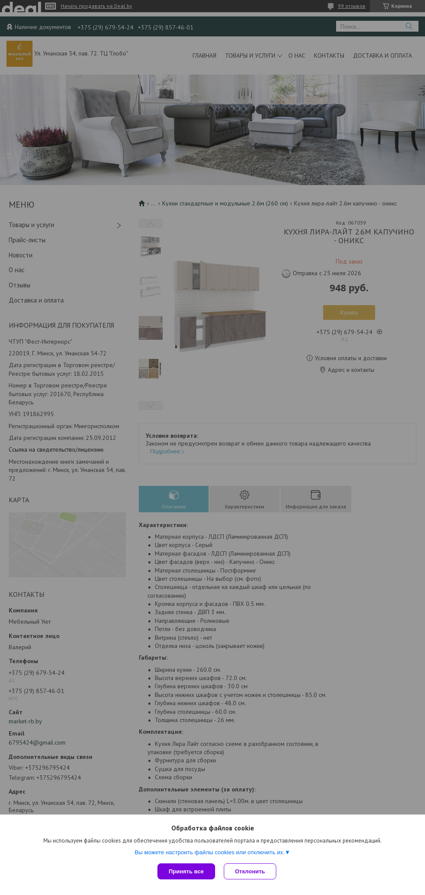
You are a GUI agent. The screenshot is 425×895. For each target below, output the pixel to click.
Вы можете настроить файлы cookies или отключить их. (209, 852)
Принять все (186, 871)
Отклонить (250, 871)
